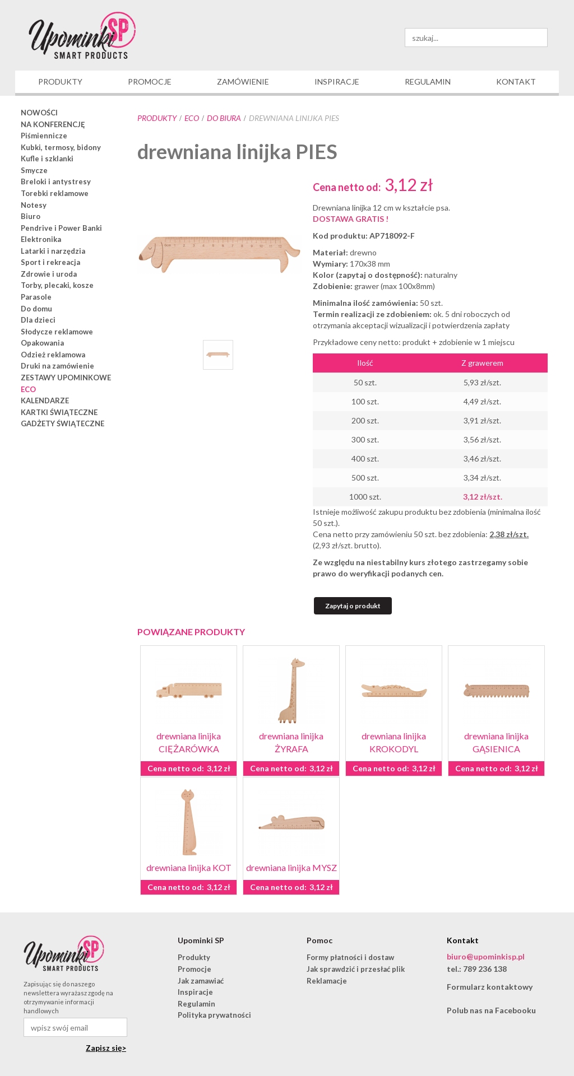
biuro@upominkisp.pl (486, 956)
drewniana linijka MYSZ (291, 867)
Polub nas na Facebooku (491, 1010)
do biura (224, 118)
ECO (191, 118)
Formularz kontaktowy (490, 986)
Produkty (157, 118)
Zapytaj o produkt (353, 606)
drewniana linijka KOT (189, 867)
